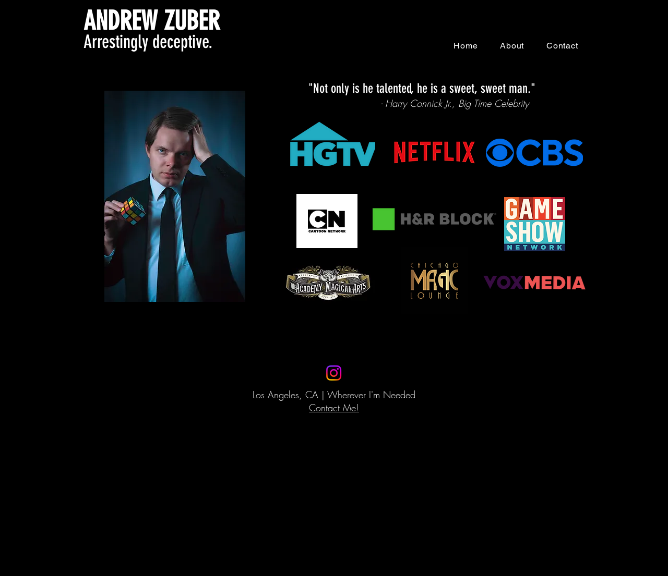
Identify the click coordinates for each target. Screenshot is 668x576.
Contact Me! (334, 407)
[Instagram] (334, 373)
